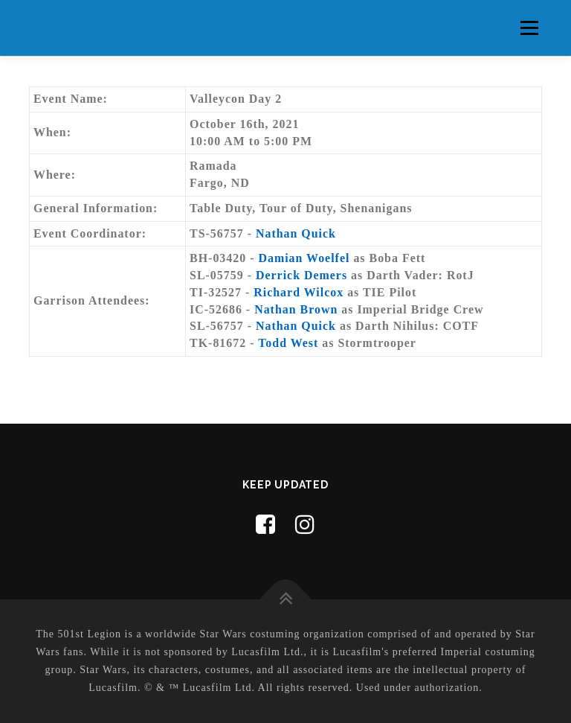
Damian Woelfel (303, 258)
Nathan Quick (296, 233)
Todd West (288, 343)
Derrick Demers (301, 275)
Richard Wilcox (298, 292)
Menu (529, 28)
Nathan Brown (296, 309)
